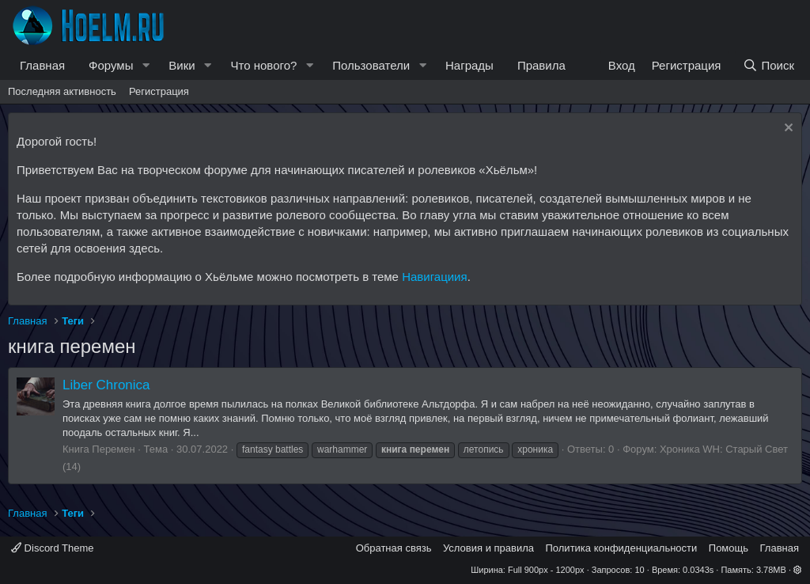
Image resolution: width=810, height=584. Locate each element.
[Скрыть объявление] (786, 129)
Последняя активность (62, 91)
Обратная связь (394, 548)
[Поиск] (768, 65)
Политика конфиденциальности (622, 548)
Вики (181, 65)
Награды (469, 65)
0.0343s (698, 570)
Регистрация (159, 91)
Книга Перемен (98, 449)
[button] (145, 65)
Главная (42, 65)
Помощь (728, 548)
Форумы (111, 65)
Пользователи (371, 65)
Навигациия (434, 276)
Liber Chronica (106, 384)
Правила (541, 65)
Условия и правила (488, 548)
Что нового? (264, 65)
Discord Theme (52, 548)
